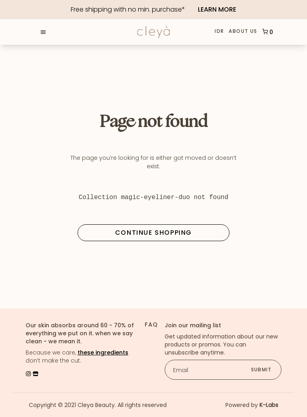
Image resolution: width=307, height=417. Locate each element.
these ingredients (103, 353)
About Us (243, 31)
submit (261, 369)
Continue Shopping (153, 232)
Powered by (251, 405)
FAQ (151, 324)
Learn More (217, 9)
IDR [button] (219, 31)
